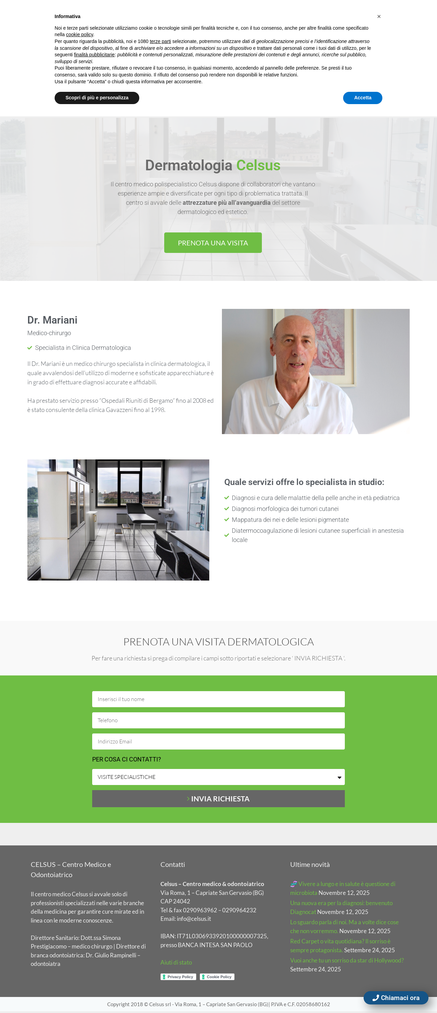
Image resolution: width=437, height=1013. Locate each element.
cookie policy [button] (79, 34)
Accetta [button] (362, 97)
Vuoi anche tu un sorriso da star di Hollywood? (347, 962)
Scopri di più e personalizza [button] (97, 97)
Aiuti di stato (176, 963)
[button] (378, 16)
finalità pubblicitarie (94, 54)
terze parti (160, 41)
